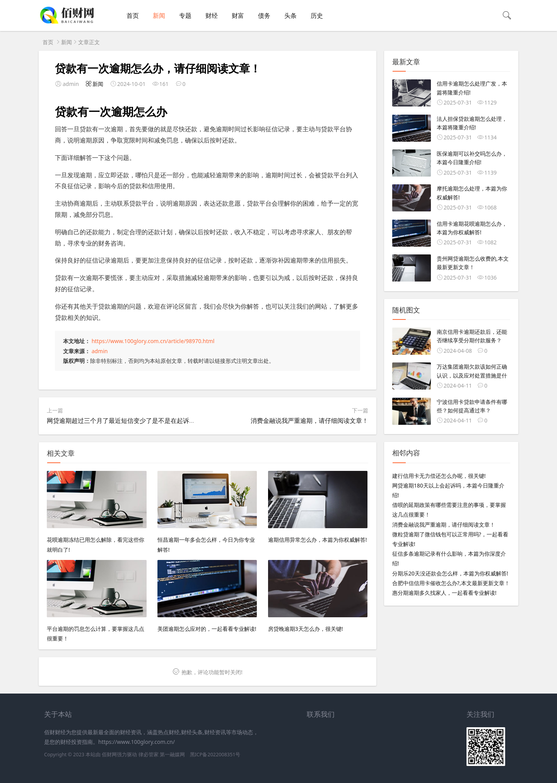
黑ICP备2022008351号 (215, 754)
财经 (211, 15)
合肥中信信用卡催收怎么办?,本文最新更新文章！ (451, 583)
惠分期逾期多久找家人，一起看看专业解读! (444, 592)
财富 (238, 15)
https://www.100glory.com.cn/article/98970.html (153, 341)
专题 (185, 15)
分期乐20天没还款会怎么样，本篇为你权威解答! (450, 573)
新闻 (159, 15)
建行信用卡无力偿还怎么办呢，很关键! (439, 475)
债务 (264, 15)
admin (100, 351)
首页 (132, 15)
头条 (290, 15)
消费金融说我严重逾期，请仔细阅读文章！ (309, 420)
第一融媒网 (172, 754)
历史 (317, 15)
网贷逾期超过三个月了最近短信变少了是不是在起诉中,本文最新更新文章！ (150, 420)
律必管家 (148, 754)
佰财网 (109, 754)
